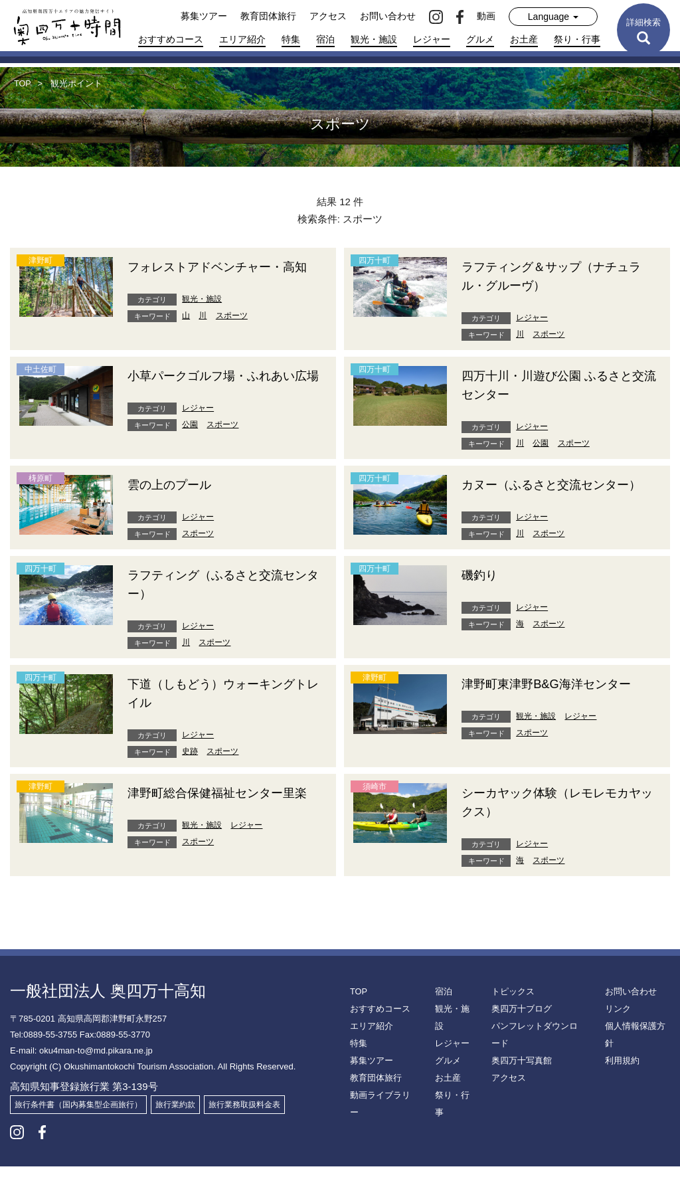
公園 (190, 443)
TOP (358, 1010)
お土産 (524, 39)
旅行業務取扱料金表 (244, 1123)
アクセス (328, 16)
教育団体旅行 (268, 16)
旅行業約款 (175, 1123)
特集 (291, 39)
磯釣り (481, 593)
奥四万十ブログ (519, 1027)
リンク (617, 1027)
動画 (486, 16)
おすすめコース (170, 39)
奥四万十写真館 (519, 1079)
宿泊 (325, 39)
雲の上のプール (174, 484)
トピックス (511, 1010)
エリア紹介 (242, 39)
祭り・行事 (577, 39)
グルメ (480, 39)
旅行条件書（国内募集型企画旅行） (78, 1123)
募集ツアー (204, 16)
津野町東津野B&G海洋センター (555, 702)
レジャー (431, 39)
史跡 (190, 770)
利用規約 (621, 1062)
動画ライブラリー (382, 1114)
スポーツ (232, 334)
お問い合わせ (388, 16)
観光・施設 (374, 39)
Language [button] (553, 16)
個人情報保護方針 (637, 1044)
